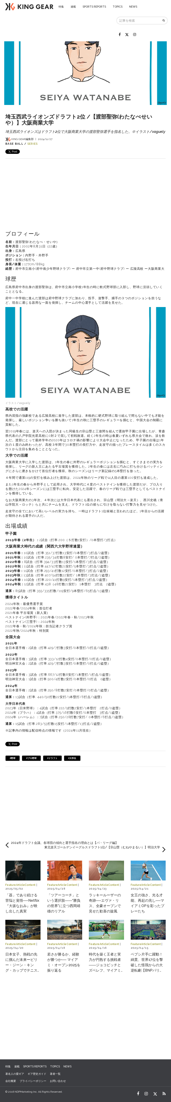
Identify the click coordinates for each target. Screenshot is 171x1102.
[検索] (164, 20)
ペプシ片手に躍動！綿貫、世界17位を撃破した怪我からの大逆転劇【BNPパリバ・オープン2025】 (147, 965)
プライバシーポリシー (33, 1081)
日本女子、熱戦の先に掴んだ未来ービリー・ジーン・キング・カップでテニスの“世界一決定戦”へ (21, 965)
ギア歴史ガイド (37, 1073)
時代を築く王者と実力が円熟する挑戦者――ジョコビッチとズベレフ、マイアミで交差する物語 (105, 965)
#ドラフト (52, 758)
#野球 (12, 758)
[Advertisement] (85, 190)
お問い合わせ (58, 1081)
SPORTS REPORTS (94, 6)
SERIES (32, 143)
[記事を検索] (138, 20)
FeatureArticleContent (20, 885)
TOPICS (117, 6)
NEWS (133, 6)
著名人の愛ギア (14, 1073)
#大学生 (72, 758)
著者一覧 (55, 1073)
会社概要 (10, 1081)
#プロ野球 (31, 758)
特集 (61, 6)
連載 (73, 6)
